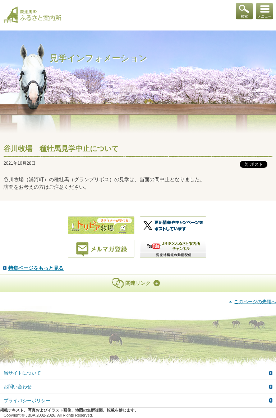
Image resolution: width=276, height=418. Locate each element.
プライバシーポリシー (27, 400)
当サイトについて (22, 373)
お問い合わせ (18, 386)
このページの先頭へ (255, 301)
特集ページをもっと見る (36, 268)
